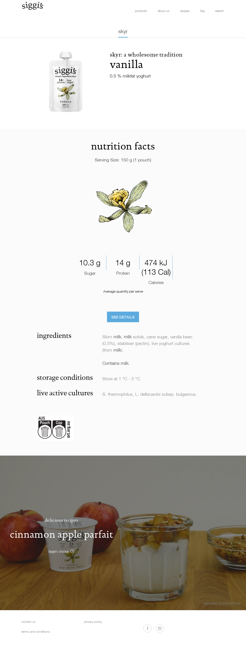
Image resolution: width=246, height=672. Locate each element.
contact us (28, 621)
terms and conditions (35, 631)
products (141, 11)
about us (164, 11)
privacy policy (93, 621)
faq (202, 11)
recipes (185, 11)
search (219, 11)
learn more (59, 551)
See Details (123, 317)
